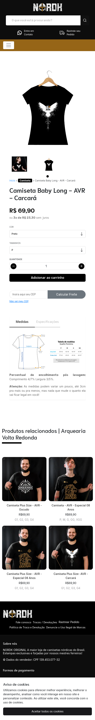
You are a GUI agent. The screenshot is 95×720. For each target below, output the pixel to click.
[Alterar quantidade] (47, 266)
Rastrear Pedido (69, 622)
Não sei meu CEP (19, 301)
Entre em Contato (25, 32)
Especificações (47, 322)
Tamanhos (15, 243)
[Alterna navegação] (8, 45)
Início (12, 180)
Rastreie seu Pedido (69, 32)
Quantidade (15, 259)
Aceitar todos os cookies (47, 711)
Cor (11, 227)
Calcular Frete (66, 294)
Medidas (22, 322)
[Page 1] (47, 176)
